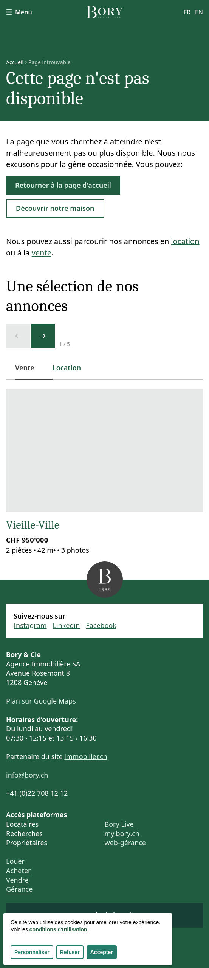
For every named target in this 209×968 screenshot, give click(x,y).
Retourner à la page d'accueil (63, 185)
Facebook (101, 625)
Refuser (70, 952)
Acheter (18, 870)
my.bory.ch (122, 833)
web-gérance (125, 842)
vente (41, 252)
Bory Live (119, 824)
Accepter (101, 952)
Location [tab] (67, 367)
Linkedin (66, 625)
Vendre (17, 879)
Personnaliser (32, 952)
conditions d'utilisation (58, 929)
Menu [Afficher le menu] (19, 12)
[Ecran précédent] (18, 336)
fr (187, 12)
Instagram (30, 625)
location (185, 241)
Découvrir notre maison (55, 208)
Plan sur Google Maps (41, 700)
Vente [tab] (29, 371)
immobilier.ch (85, 756)
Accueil (14, 62)
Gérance (19, 889)
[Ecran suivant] (43, 336)
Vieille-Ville (32, 525)
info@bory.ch (27, 774)
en (199, 12)
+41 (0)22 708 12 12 (37, 793)
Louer (15, 861)
